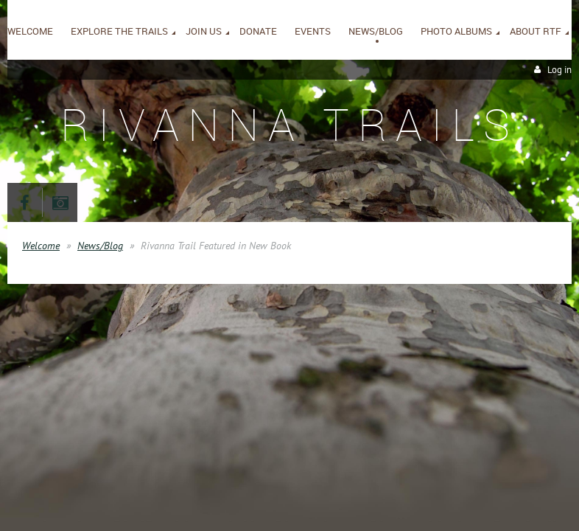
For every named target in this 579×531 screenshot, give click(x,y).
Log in (559, 69)
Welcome (41, 245)
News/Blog (100, 245)
